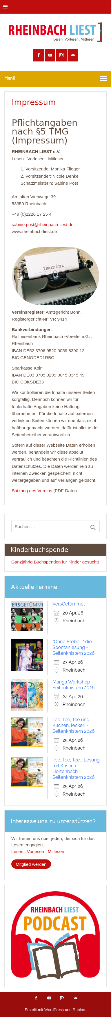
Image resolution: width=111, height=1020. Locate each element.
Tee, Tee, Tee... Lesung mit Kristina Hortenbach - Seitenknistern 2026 (76, 768)
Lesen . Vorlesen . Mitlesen (37, 851)
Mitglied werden (31, 864)
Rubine (79, 1010)
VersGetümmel (68, 604)
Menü (9, 78)
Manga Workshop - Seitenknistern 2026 (73, 684)
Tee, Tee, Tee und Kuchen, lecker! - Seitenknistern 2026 (73, 725)
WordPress (54, 1010)
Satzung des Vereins (32, 490)
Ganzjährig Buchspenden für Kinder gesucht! (55, 561)
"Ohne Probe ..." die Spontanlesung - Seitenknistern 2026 (73, 647)
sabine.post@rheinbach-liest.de (43, 224)
